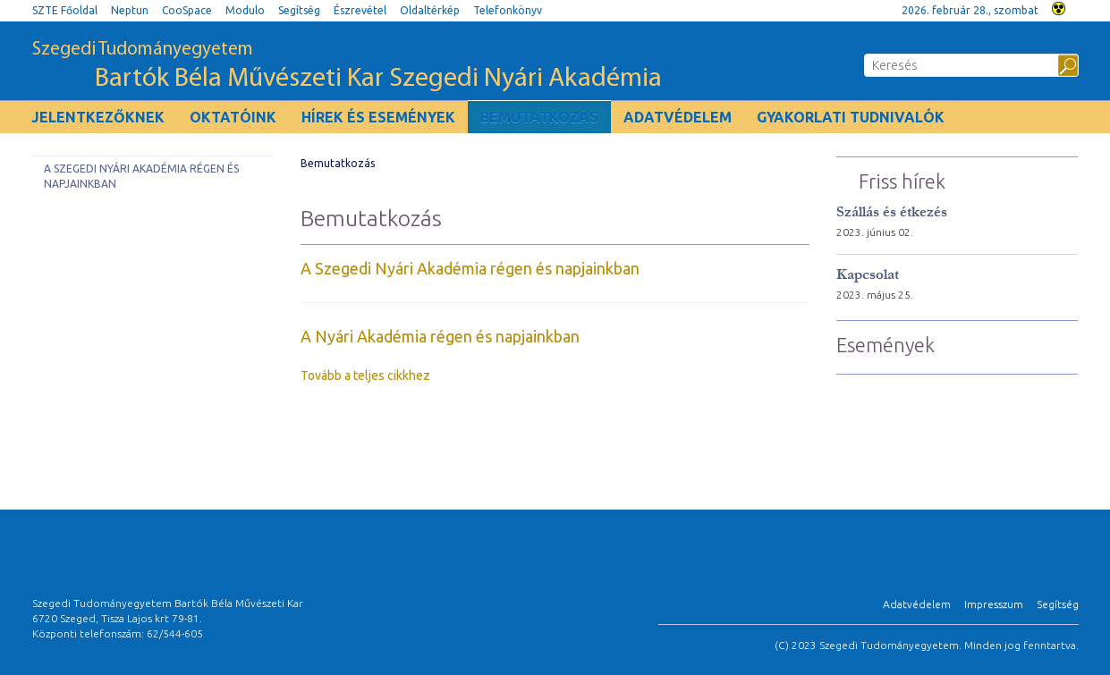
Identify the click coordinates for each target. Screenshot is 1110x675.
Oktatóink (233, 117)
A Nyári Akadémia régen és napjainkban (440, 336)
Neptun (129, 10)
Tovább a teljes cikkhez (365, 375)
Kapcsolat (867, 274)
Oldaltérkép (430, 10)
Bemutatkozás (539, 117)
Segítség (299, 10)
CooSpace (187, 10)
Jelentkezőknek (98, 117)
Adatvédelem (677, 117)
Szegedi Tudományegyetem (347, 67)
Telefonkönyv (507, 10)
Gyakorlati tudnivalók (851, 117)
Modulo (245, 10)
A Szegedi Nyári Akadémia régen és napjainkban (141, 176)
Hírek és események (378, 117)
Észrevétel (360, 10)
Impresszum (993, 604)
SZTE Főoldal (64, 10)
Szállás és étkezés (891, 211)
